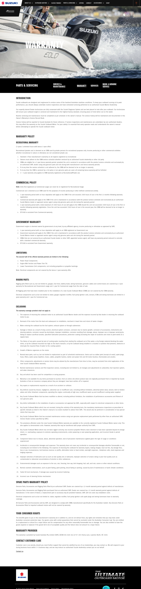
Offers (81, 3)
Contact (88, 3)
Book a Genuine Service (109, 85)
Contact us (19, 551)
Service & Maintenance (59, 85)
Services (94, 86)
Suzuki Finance (56, 3)
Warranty (81, 86)
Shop (107, 3)
